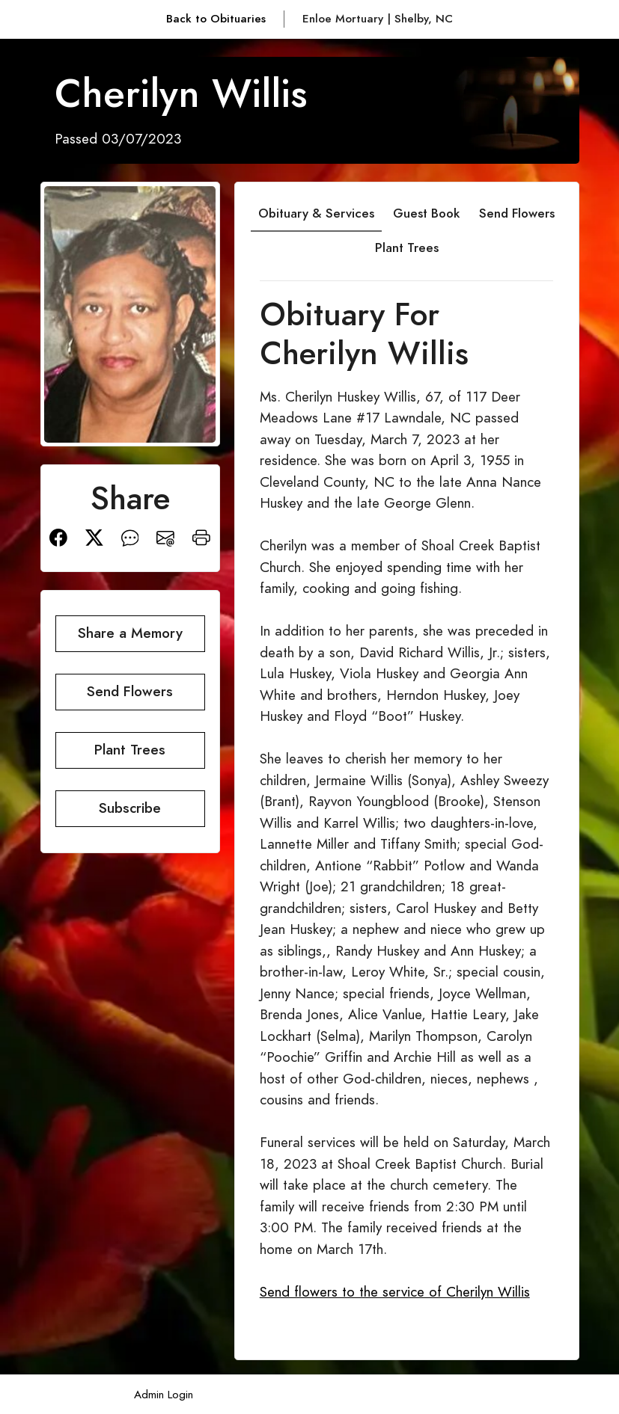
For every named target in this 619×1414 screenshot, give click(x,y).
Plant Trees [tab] (407, 247)
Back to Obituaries (216, 18)
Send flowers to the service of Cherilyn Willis (395, 1292)
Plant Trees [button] (129, 750)
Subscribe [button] (130, 808)
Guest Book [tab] (426, 213)
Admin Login (163, 1394)
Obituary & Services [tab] (316, 213)
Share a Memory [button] (130, 633)
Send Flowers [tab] (517, 213)
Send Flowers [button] (130, 691)
